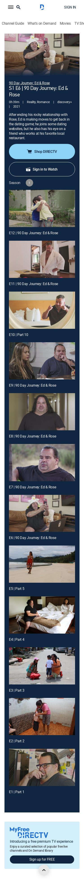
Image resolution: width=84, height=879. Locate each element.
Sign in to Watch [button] (42, 169)
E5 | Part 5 (16, 588)
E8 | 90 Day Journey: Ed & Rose (32, 436)
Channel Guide (13, 23)
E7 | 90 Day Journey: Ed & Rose (32, 487)
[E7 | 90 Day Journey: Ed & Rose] (42, 462)
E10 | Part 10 (18, 334)
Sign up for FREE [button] (42, 859)
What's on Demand (42, 23)
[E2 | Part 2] (42, 716)
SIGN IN (70, 7)
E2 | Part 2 (16, 740)
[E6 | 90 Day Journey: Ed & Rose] (42, 513)
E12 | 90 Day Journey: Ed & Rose (33, 232)
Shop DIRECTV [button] (41, 151)
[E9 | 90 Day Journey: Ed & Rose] (42, 360)
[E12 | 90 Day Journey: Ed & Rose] (42, 208)
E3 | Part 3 (16, 690)
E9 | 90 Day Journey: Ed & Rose (32, 385)
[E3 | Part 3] (42, 665)
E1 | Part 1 (16, 791)
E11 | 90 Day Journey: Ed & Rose (33, 283)
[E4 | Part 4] (42, 615)
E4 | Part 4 (16, 639)
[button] (10, 7)
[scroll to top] (44, 870)
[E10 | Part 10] (42, 310)
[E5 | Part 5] (42, 564)
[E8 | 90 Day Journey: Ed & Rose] (42, 411)
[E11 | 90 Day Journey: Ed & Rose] (42, 259)
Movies (65, 23)
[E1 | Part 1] (42, 767)
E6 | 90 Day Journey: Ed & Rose (32, 537)
